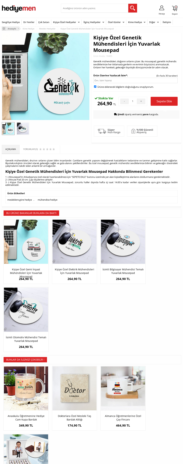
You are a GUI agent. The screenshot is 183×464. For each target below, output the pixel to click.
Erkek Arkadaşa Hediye (43, 417)
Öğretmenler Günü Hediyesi (102, 435)
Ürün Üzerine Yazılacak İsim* (110, 75)
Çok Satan (43, 22)
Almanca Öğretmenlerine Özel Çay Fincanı (114, 348)
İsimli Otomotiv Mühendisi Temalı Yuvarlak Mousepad (159, 267)
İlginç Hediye (130, 439)
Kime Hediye (135, 22)
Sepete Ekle (164, 102)
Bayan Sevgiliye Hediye (74, 436)
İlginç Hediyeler (92, 22)
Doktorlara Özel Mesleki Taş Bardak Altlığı (69, 348)
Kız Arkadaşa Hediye (42, 423)
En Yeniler (28, 22)
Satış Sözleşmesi (10, 423)
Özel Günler (114, 22)
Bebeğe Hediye (131, 428)
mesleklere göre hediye (19, 199)
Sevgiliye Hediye (11, 22)
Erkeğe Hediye (131, 412)
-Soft (72, 459)
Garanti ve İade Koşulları (14, 428)
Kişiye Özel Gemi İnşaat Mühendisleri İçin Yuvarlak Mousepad (24, 269)
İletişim (167, 22)
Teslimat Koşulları (10, 412)
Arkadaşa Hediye (132, 433)
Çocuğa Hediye (131, 423)
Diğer (152, 22)
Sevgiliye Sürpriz (40, 433)
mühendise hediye (47, 199)
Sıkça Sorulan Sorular (12, 439)
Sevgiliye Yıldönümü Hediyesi (73, 443)
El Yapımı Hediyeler (42, 428)
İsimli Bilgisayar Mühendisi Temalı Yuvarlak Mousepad (114, 267)
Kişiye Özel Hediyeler (64, 22)
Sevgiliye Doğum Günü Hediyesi (74, 424)
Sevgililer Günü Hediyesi (105, 412)
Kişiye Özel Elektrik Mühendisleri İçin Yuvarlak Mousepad (69, 269)
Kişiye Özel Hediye (41, 412)
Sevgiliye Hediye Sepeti (74, 417)
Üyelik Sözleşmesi (11, 417)
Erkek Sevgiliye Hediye (74, 431)
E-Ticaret (80, 459)
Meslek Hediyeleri (41, 439)
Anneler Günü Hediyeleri (105, 428)
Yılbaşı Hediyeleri (101, 423)
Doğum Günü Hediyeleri (105, 417)
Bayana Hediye (131, 417)
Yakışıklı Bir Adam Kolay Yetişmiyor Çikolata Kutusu (159, 348)
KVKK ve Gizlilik (9, 433)
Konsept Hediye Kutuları (74, 412)
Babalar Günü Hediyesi (104, 441)
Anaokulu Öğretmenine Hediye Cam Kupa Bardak (24, 348)
